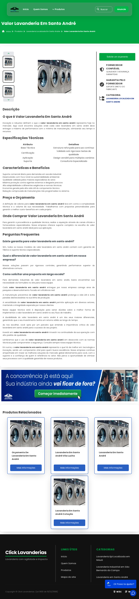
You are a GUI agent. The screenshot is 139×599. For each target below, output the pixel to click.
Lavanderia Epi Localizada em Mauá (113, 558)
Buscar (104, 9)
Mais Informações (26, 467)
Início (26, 9)
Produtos (58, 9)
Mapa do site (68, 577)
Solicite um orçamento (117, 57)
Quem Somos (40, 9)
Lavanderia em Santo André (112, 577)
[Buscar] (98, 9)
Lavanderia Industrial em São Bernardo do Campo (112, 568)
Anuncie (121, 9)
